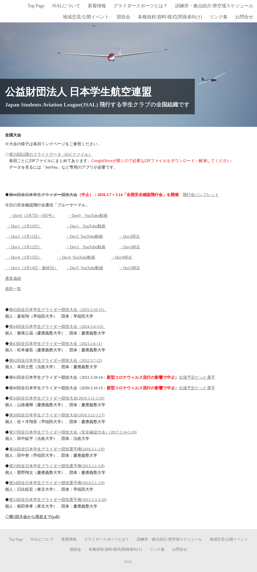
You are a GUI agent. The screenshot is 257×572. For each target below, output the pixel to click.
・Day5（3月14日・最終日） (31, 267)
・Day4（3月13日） (23, 257)
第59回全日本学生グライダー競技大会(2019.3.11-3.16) (56, 398)
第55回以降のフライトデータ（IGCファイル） (50, 154)
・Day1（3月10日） (24, 226)
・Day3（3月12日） (24, 247)
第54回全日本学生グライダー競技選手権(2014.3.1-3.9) (56, 483)
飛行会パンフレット (201, 194)
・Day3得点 (129, 247)
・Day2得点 (129, 236)
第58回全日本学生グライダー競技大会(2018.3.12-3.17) (56, 415)
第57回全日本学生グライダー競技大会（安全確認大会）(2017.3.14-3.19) (73, 432)
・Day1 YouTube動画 (85, 226)
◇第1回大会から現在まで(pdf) (32, 516)
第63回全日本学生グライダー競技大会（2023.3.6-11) (55, 343)
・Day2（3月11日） (24, 236)
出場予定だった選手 (197, 377)
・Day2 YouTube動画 (84, 236)
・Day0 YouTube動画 (87, 215)
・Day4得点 (121, 257)
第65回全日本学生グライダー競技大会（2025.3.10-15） (58, 310)
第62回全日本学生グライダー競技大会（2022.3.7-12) (55, 360)
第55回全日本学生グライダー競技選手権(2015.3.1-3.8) (56, 466)
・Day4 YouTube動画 (76, 257)
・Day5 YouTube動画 (84, 267)
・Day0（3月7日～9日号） (32, 215)
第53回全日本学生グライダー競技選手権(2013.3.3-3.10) (57, 500)
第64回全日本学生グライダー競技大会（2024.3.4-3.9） (57, 326)
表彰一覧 (13, 289)
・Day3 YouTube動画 (85, 247)
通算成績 (13, 278)
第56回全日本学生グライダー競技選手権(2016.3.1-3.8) (56, 449)
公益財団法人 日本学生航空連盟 (78, 91)
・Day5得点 (129, 267)
